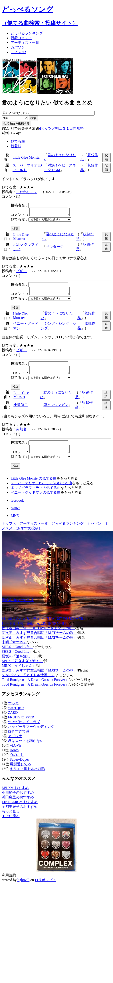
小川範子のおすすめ (18, 798)
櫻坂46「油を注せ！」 (19, 661)
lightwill (23, 885)
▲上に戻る (11, 821)
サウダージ (55, 248)
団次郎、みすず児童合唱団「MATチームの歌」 (39, 638)
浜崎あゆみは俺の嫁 (18, 605)
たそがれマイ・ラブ (24, 727)
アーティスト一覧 (34, 529)
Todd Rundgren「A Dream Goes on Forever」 (35, 685)
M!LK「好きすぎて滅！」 (22, 666)
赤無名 (21, 433)
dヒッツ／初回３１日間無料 (61, 128)
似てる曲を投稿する (17, 123)
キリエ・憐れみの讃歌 (27, 774)
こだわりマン (26, 192)
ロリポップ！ (45, 885)
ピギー (21, 272)
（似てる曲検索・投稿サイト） (40, 23)
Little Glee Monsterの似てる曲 (33, 484)
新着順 (16, 146)
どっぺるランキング (68, 529)
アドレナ (15, 741)
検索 (33, 118)
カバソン (18, 47)
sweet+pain (16, 713)
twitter (15, 513)
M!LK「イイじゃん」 (19, 671)
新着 (21, 38)
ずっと (13, 708)
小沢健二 (21, 409)
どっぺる (27, 33)
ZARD (13, 718)
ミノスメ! (18, 52)
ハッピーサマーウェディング (31, 732)
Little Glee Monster (26, 157)
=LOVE (15, 751)
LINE (15, 521)
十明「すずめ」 (14, 647)
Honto (14, 755)
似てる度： (19, 221)
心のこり (17, 760)
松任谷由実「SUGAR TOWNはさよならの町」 (38, 633)
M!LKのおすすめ (15, 793)
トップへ (9, 529)
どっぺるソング (27, 9)
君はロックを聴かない (26, 746)
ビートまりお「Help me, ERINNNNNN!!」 (35, 629)
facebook (17, 506)
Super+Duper (19, 765)
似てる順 (18, 141)
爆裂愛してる (20, 769)
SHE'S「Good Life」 (17, 652)
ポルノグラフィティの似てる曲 (36, 493)
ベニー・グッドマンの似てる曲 (36, 498)
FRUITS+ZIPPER (21, 722)
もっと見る (11, 817)
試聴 (106, 157)
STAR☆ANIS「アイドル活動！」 (28, 680)
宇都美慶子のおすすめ (19, 812)
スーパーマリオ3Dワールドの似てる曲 (41, 488)
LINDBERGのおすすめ (20, 807)
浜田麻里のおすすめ (18, 802)
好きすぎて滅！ (20, 737)
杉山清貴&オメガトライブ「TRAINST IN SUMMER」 (44, 624)
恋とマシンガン (55, 409)
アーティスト (25, 42)
